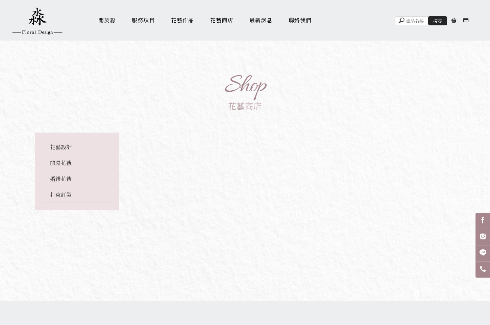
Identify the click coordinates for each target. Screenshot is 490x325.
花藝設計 (61, 147)
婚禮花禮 (61, 179)
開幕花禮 (61, 163)
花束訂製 (61, 195)
